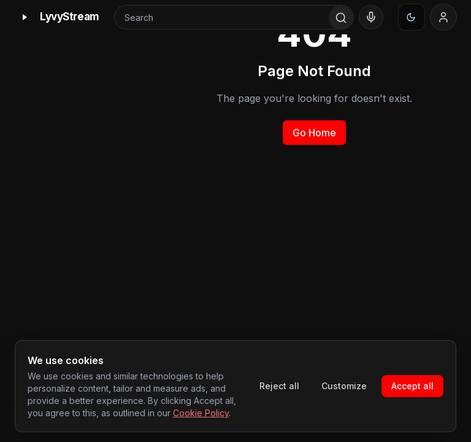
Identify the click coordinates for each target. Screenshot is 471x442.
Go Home (314, 132)
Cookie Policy (201, 413)
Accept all (412, 386)
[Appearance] (411, 17)
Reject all (279, 386)
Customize (344, 386)
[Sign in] (443, 17)
